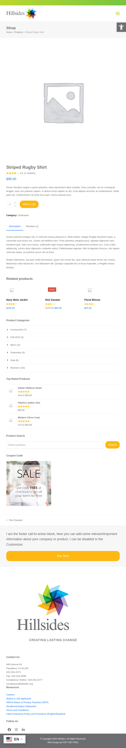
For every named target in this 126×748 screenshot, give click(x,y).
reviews (30, 173)
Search (112, 444)
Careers (10, 694)
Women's (15, 367)
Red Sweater (14, 520)
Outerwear (23, 215)
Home (9, 32)
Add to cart (29, 204)
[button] (121, 27)
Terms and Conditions (17, 710)
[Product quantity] (9, 204)
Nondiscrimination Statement (21, 706)
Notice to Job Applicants (18, 698)
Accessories (16, 329)
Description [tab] (15, 226)
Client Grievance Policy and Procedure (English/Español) (35, 714)
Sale (12, 360)
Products (18, 32)
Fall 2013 (15, 337)
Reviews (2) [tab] (32, 226)
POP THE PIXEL (70, 742)
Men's (13, 345)
